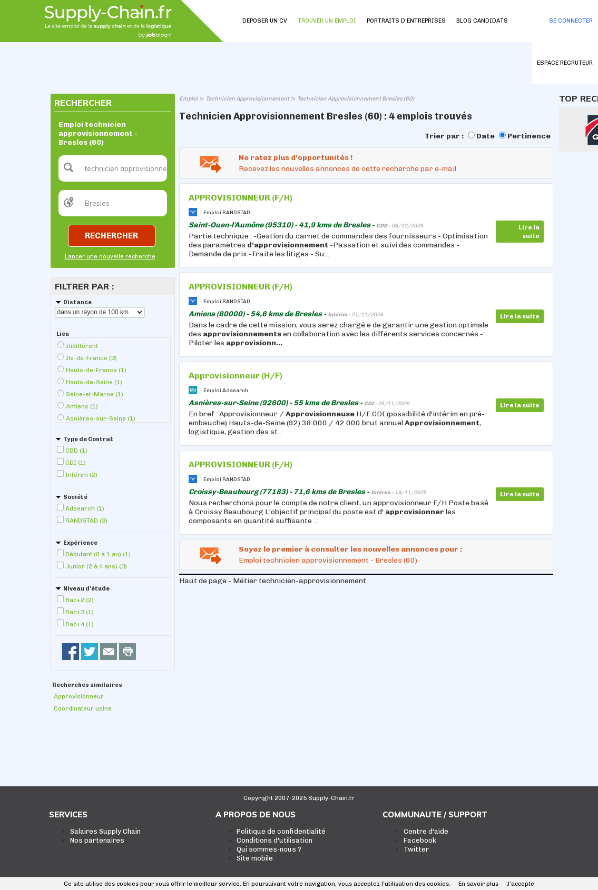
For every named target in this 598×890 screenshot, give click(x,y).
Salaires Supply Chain (105, 831)
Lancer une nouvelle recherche (110, 256)
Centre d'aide (426, 831)
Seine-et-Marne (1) (94, 394)
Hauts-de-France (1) (96, 370)
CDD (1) (76, 450)
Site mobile (255, 858)
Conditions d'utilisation (274, 840)
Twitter (416, 849)
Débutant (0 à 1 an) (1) (98, 554)
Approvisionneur (79, 696)
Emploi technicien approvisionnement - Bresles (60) (328, 560)
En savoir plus (478, 884)
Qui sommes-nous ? (269, 849)
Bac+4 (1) (79, 624)
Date (485, 136)
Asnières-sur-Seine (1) (100, 418)
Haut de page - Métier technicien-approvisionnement (272, 580)
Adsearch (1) (84, 508)
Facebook (420, 840)
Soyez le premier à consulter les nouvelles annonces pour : (350, 549)
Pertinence (529, 136)
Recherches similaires (87, 685)
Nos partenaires (97, 840)
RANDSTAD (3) (86, 520)
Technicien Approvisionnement (247, 98)
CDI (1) (75, 462)
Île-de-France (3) (91, 358)
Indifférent (82, 345)
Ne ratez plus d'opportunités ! (295, 157)
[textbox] (112, 168)
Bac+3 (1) (79, 612)
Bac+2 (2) (79, 600)
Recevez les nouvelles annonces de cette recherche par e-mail (347, 168)
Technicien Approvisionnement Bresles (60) (355, 98)
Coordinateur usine (83, 708)
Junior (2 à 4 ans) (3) (96, 566)
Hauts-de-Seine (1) (94, 382)
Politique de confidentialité (281, 831)
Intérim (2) (81, 474)
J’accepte (520, 884)
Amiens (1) (82, 406)
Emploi (188, 98)
